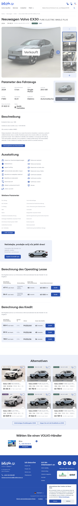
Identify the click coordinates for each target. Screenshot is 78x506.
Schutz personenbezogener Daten (25, 499)
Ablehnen (68, 501)
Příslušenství (28, 475)
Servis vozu (28, 472)
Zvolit (50, 325)
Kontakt (43, 477)
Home (3, 13)
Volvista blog (44, 471)
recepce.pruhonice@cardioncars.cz (12, 477)
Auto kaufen (6, 8)
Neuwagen (9, 13)
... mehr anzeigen (8, 232)
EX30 (15, 13)
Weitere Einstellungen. (64, 497)
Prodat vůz (27, 469)
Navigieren (25, 446)
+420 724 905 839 (8, 475)
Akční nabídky (45, 468)
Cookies (40, 499)
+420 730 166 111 (25, 444)
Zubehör (23, 8)
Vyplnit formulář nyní (12, 256)
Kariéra (43, 480)
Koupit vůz (27, 465)
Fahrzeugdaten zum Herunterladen (13, 145)
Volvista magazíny (46, 474)
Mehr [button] (30, 8)
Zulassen (55, 501)
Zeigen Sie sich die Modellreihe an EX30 (52, 423)
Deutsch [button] (38, 493)
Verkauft (65, 99)
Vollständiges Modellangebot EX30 (25, 423)
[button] (75, 3)
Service (15, 8)
